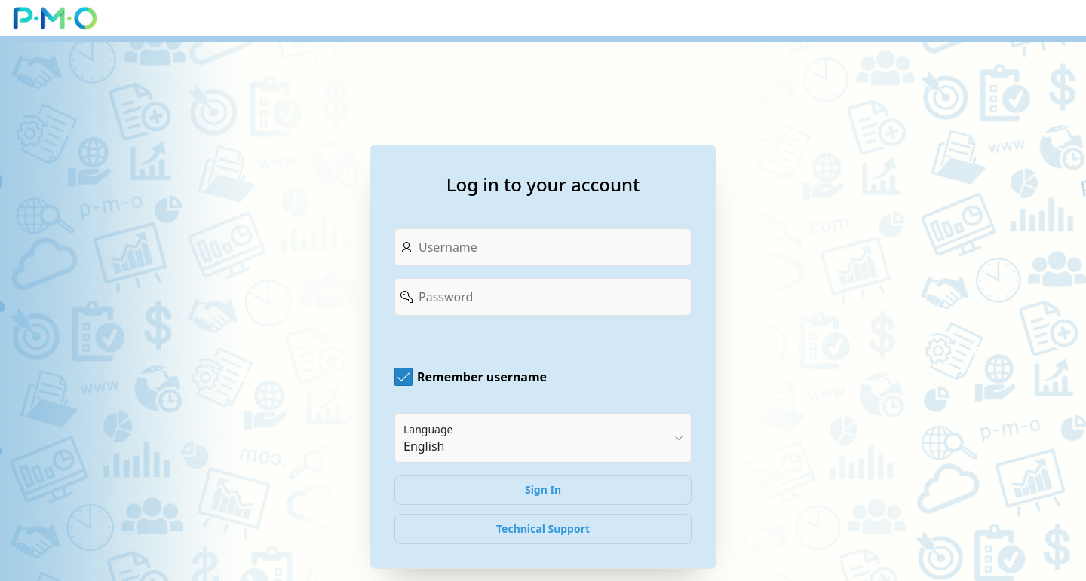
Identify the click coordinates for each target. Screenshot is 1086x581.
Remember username (482, 376)
